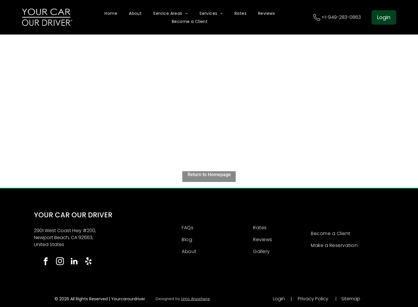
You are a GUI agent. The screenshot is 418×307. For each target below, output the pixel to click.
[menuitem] (111, 13)
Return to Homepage (209, 174)
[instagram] (59, 262)
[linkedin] (74, 262)
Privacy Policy (313, 298)
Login (279, 298)
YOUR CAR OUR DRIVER (73, 215)
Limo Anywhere (195, 298)
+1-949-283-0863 (341, 17)
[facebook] (45, 262)
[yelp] (88, 262)
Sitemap (350, 298)
